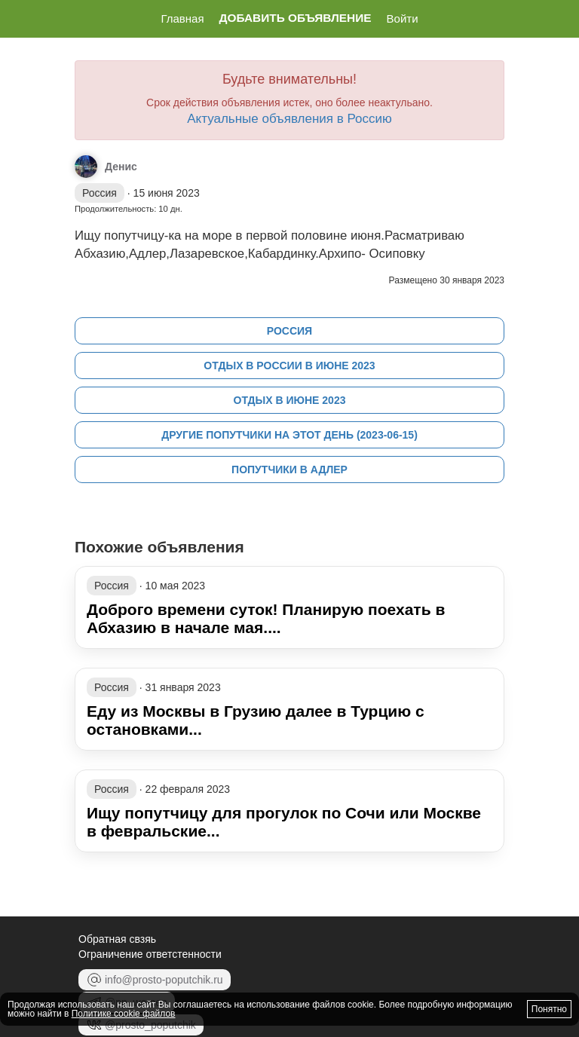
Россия (289, 331)
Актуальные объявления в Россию (289, 119)
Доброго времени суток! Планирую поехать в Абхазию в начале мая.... (266, 618)
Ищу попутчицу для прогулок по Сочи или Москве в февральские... (284, 822)
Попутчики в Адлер (289, 469)
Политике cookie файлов (124, 1013)
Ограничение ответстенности (150, 954)
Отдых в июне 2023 (290, 400)
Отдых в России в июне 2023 (289, 365)
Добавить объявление (295, 18)
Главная (182, 18)
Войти (402, 18)
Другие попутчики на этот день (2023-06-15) (289, 435)
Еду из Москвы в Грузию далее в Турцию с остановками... (255, 720)
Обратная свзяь (117, 939)
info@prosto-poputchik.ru (154, 979)
